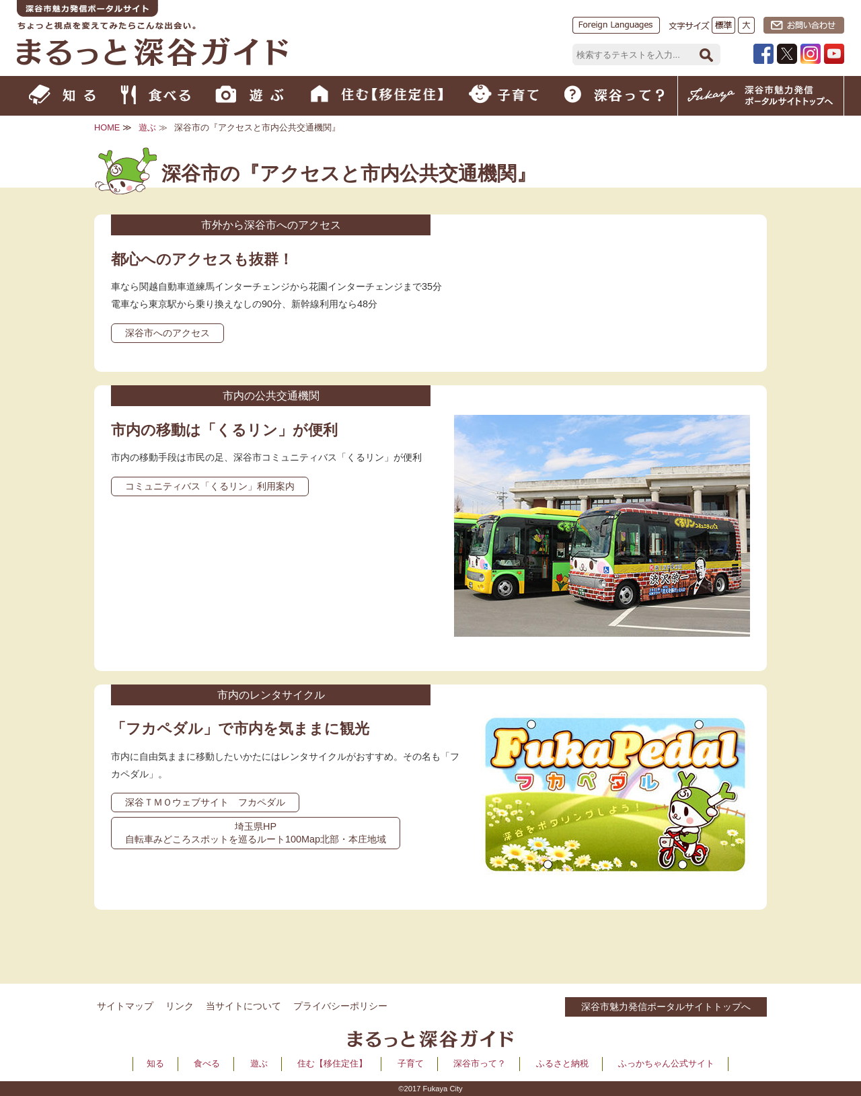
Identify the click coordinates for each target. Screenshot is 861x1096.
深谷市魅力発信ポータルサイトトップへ (666, 1006)
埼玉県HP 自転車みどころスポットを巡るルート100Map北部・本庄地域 (255, 833)
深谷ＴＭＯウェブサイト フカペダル (205, 802)
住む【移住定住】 (332, 1063)
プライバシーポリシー (340, 1006)
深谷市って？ (479, 1063)
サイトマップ (125, 1006)
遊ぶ (147, 127)
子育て (411, 1063)
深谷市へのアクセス (167, 332)
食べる (207, 1063)
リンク (179, 1006)
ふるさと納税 (562, 1063)
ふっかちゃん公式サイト (666, 1063)
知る (155, 1063)
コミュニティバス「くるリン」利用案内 (210, 486)
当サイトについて (243, 1006)
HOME (107, 127)
